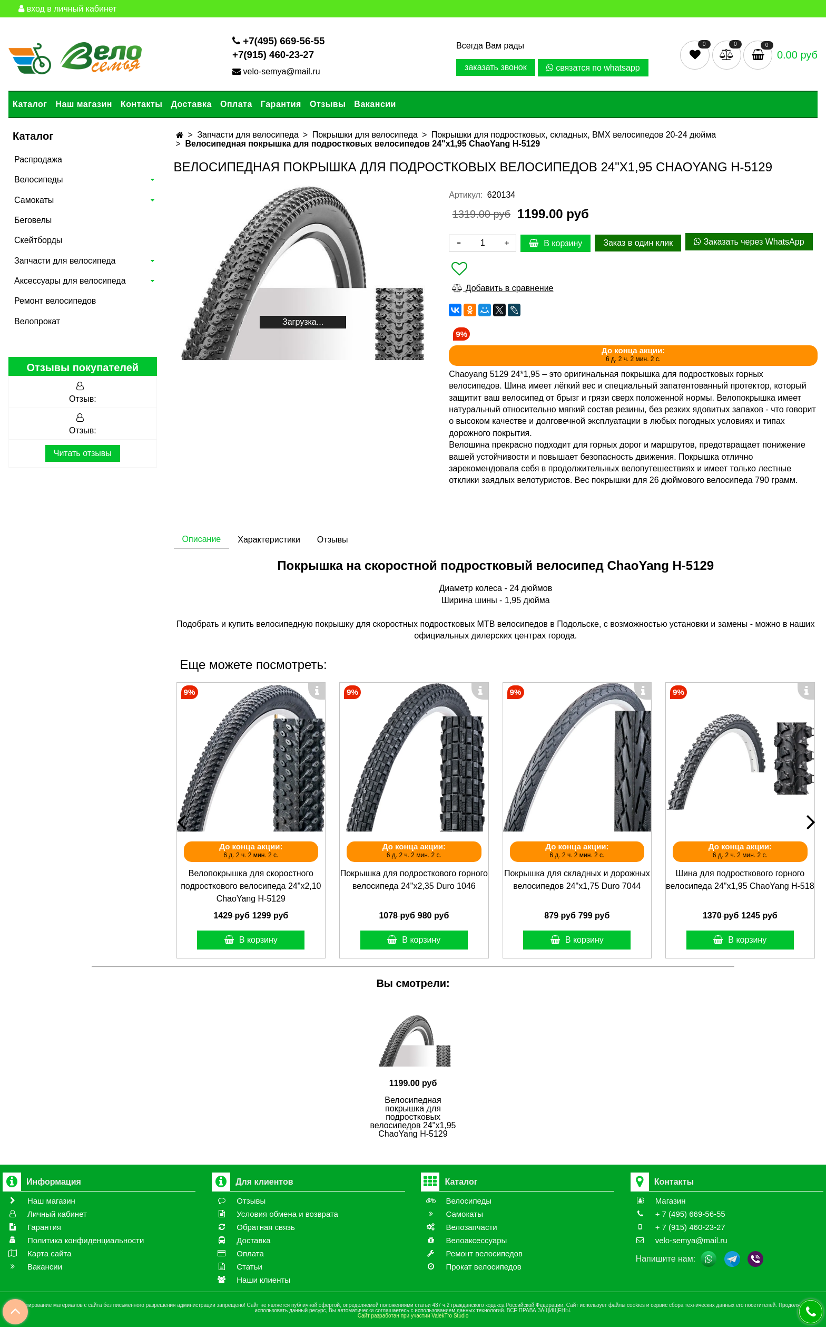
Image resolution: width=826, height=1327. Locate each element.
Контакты (141, 104)
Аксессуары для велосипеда (70, 280)
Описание (201, 539)
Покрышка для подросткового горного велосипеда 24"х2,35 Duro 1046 (414, 879)
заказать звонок (496, 67)
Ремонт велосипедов (55, 300)
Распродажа (38, 159)
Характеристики (269, 539)
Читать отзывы (83, 453)
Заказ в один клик (638, 242)
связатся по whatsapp (593, 67)
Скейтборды (38, 240)
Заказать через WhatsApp (749, 241)
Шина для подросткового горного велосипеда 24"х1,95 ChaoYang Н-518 (740, 879)
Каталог (30, 104)
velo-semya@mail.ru (277, 71)
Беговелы (33, 220)
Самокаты (34, 200)
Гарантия (281, 104)
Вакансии (375, 104)
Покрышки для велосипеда (365, 134)
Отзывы (328, 104)
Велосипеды (38, 179)
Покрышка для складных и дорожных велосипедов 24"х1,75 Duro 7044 (577, 879)
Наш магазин (83, 104)
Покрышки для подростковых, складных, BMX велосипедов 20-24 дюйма (573, 134)
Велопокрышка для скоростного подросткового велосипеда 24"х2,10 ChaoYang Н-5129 (251, 886)
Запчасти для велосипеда (64, 260)
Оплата (236, 104)
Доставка (191, 104)
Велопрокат (37, 321)
